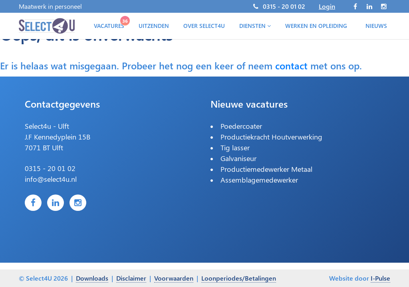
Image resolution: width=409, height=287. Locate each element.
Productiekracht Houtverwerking (271, 137)
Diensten (255, 25)
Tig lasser (235, 147)
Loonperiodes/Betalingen (238, 278)
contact (291, 65)
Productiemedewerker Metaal (266, 169)
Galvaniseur (238, 158)
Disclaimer (131, 278)
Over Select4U (204, 25)
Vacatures (110, 23)
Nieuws (376, 25)
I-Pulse (380, 278)
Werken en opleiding (316, 25)
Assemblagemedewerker (259, 180)
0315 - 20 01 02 (284, 6)
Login (327, 6)
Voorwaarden (173, 278)
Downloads (92, 278)
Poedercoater (241, 126)
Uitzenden (154, 25)
